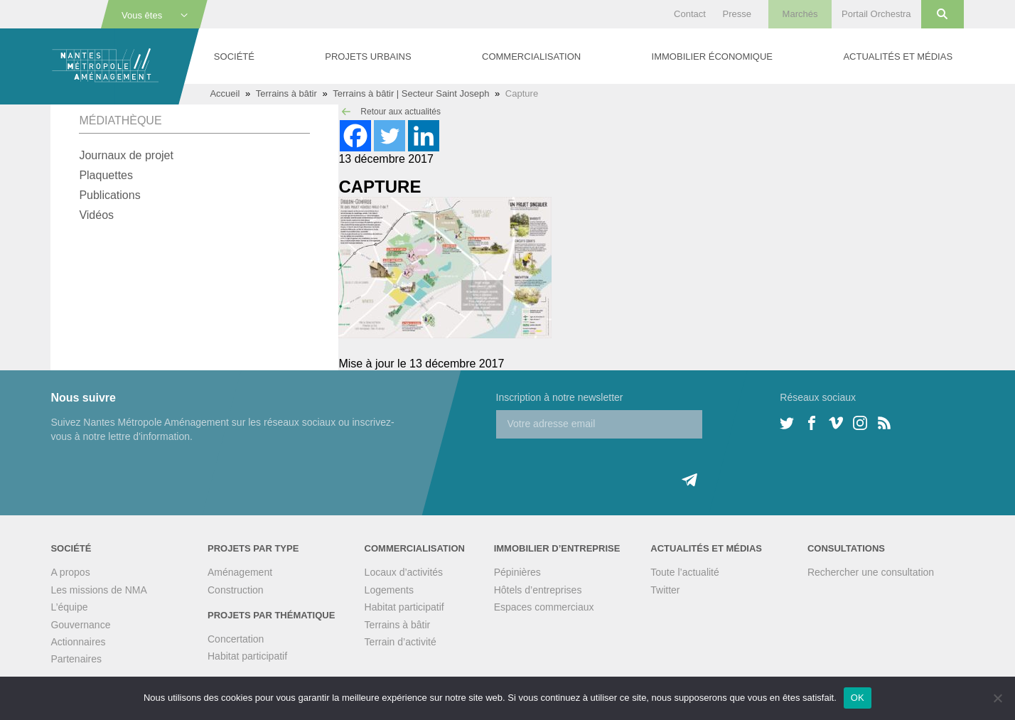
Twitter (665, 590)
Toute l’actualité (684, 572)
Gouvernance (80, 624)
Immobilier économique (712, 56)
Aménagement (240, 572)
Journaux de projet (126, 155)
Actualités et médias (897, 56)
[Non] (997, 698)
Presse (736, 14)
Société (234, 56)
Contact (690, 14)
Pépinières (517, 572)
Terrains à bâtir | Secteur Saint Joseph (411, 93)
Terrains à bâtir (286, 93)
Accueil (225, 93)
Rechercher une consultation (870, 572)
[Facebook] (355, 135)
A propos (70, 572)
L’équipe (68, 607)
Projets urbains (368, 56)
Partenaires (76, 659)
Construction (236, 590)
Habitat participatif (247, 656)
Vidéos (96, 215)
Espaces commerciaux (544, 607)
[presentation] (604, 466)
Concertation (236, 639)
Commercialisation (531, 56)
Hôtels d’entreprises (538, 590)
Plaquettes (106, 175)
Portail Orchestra (876, 14)
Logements (389, 590)
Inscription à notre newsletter (559, 397)
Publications (109, 195)
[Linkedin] (423, 135)
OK (857, 697)
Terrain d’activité (400, 642)
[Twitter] (389, 135)
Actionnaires (77, 642)
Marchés (800, 14)
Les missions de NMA (98, 590)
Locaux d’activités (404, 572)
